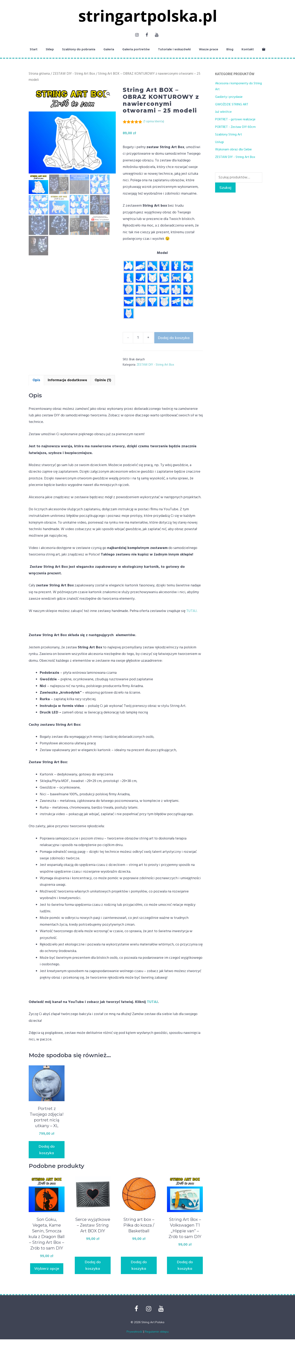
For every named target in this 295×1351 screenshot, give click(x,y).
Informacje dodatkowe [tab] (67, 380)
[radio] (129, 266)
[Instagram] (137, 35)
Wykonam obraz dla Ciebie (233, 149)
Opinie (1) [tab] (103, 380)
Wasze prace (208, 49)
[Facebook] (147, 35)
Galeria (108, 49)
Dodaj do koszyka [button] (47, 1149)
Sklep (50, 49)
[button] (108, 94)
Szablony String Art (228, 134)
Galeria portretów (136, 49)
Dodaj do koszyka (173, 337)
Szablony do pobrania (78, 49)
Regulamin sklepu (157, 1331)
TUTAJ (152, 1002)
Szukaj (225, 187)
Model (162, 253)
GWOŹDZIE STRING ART (231, 104)
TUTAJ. (191, 611)
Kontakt (248, 49)
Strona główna (39, 74)
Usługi (219, 142)
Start (33, 49)
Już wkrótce (223, 112)
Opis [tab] (36, 380)
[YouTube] (156, 35)
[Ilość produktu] (138, 337)
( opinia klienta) (153, 121)
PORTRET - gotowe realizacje (235, 119)
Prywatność (135, 1331)
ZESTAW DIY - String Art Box (74, 74)
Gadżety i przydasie (229, 97)
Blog (229, 49)
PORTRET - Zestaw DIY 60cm (235, 127)
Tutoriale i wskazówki (174, 49)
